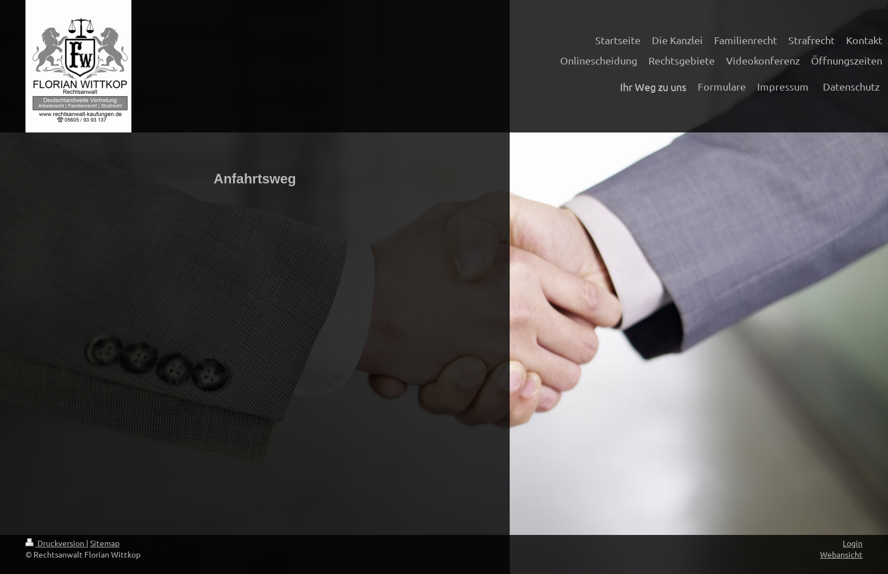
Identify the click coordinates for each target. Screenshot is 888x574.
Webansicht (841, 554)
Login (853, 543)
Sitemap (104, 543)
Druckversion (55, 543)
